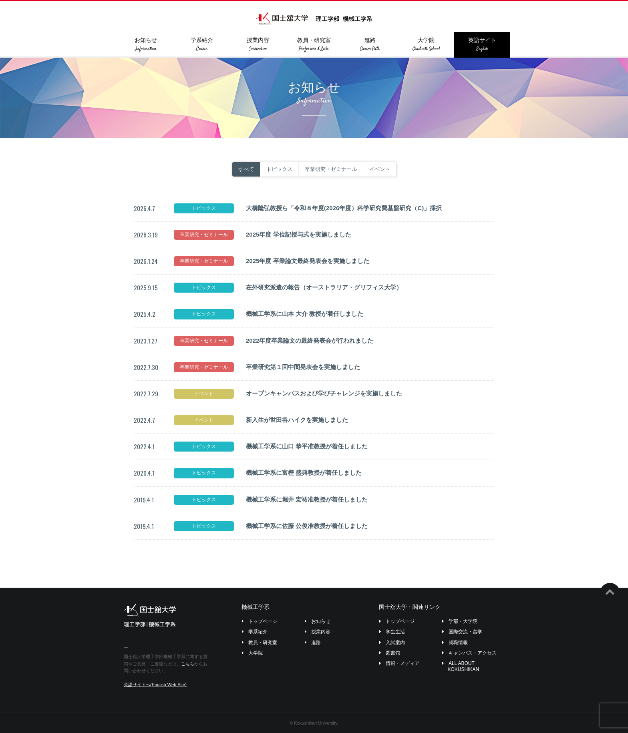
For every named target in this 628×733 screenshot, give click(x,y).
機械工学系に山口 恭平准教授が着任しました (307, 446)
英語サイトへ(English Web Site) (155, 684)
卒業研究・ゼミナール (331, 169)
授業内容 (258, 44)
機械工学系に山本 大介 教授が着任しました (304, 313)
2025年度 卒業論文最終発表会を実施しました (307, 260)
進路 (370, 44)
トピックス (279, 169)
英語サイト (482, 44)
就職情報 (455, 642)
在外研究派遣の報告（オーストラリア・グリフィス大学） (324, 287)
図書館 (390, 653)
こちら (187, 663)
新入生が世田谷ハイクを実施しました (297, 419)
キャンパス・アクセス (470, 653)
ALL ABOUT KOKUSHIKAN (461, 666)
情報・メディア (399, 663)
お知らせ (146, 44)
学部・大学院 (460, 621)
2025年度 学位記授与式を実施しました (298, 234)
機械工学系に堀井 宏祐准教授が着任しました (307, 499)
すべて (246, 169)
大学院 (426, 44)
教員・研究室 (314, 44)
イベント (379, 169)
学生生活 (392, 632)
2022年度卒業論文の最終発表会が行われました (309, 340)
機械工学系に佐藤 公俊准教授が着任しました (307, 525)
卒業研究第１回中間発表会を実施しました (303, 366)
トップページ (259, 621)
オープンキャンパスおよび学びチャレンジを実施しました (324, 393)
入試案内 (392, 642)
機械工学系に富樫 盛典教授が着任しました (304, 472)
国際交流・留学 (462, 632)
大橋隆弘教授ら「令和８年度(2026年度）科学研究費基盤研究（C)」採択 (344, 208)
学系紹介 (202, 44)
